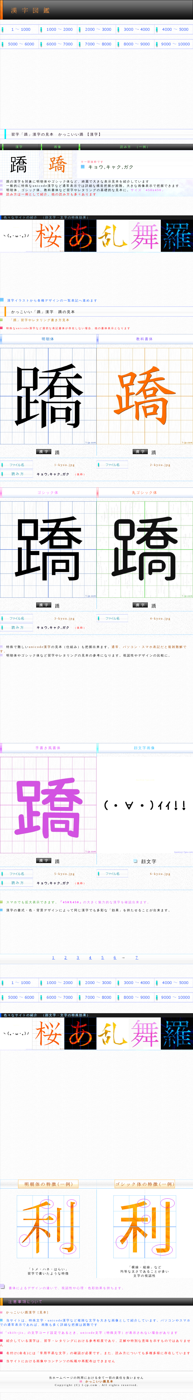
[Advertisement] (96, 91)
